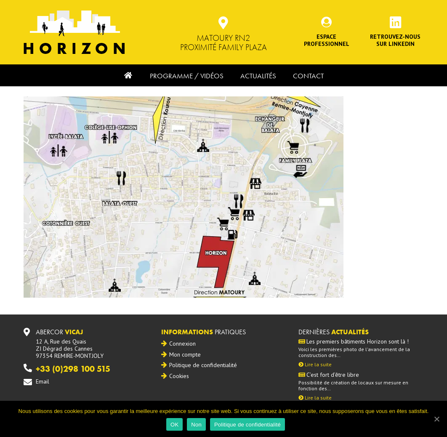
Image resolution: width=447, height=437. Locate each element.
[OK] (436, 419)
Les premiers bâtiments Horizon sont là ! (353, 341)
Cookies (179, 376)
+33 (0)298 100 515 (73, 368)
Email (42, 381)
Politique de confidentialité (203, 365)
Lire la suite (315, 364)
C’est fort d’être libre (328, 374)
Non (196, 424)
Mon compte (185, 354)
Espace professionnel (326, 40)
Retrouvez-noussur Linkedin (395, 40)
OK (174, 424)
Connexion (182, 343)
